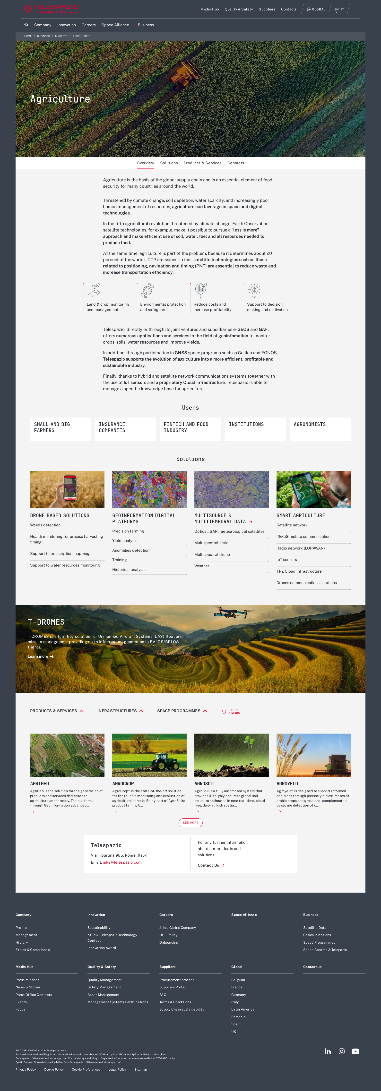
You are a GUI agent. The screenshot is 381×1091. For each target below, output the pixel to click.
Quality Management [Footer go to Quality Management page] (104, 993)
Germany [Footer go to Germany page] (238, 1008)
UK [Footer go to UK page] (233, 1045)
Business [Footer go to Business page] (310, 928)
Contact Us (209, 878)
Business (43, 36)
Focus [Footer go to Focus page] (20, 1023)
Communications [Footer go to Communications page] (317, 948)
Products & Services (203, 163)
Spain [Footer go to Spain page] (236, 1037)
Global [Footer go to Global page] (237, 980)
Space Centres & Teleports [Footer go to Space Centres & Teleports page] (325, 963)
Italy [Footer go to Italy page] (235, 1015)
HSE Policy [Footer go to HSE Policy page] (168, 948)
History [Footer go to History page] (22, 956)
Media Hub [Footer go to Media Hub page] (25, 980)
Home (28, 36)
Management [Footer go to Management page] (26, 948)
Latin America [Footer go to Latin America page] (242, 1023)
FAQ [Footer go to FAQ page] (162, 1008)
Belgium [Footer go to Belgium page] (238, 993)
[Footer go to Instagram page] (341, 1065)
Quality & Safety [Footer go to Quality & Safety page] (101, 980)
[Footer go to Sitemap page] (141, 1083)
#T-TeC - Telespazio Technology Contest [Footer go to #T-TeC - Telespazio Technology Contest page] (112, 951)
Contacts (235, 163)
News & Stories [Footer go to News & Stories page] (28, 1000)
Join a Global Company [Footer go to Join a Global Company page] (177, 941)
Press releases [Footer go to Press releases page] (27, 993)
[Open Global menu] (316, 9)
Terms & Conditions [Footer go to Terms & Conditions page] (175, 1015)
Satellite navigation (287, 722)
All (36, 722)
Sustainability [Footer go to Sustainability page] (99, 941)
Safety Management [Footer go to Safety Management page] (104, 1000)
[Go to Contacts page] (289, 9)
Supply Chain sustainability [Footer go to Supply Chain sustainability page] (181, 1023)
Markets (61, 36)
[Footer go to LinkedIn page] (328, 1065)
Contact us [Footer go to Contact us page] (312, 980)
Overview (145, 163)
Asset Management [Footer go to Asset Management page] (103, 1008)
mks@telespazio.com (122, 875)
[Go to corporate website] (50, 9)
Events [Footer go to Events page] (21, 1015)
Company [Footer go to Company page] (23, 928)
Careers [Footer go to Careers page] (166, 928)
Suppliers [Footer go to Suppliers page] (167, 980)
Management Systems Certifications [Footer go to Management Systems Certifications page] (117, 1015)
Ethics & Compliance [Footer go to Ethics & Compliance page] (33, 963)
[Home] (26, 25)
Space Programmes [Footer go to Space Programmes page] (319, 956)
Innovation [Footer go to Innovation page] (96, 928)
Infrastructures (117, 711)
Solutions (169, 163)
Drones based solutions (120, 722)
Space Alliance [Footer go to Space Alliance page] (244, 928)
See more (191, 836)
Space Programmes (178, 711)
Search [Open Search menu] (355, 9)
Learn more (38, 656)
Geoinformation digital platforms (176, 722)
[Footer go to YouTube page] (355, 1065)
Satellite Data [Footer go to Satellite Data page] (315, 941)
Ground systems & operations (237, 722)
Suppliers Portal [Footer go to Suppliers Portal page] (172, 1000)
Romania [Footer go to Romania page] (238, 1030)
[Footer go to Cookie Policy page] (54, 1083)
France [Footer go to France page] (237, 1000)
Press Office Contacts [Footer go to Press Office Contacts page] (34, 1008)
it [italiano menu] (342, 9)
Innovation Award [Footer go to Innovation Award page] (101, 961)
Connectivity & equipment (69, 722)
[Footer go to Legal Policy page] (118, 1083)
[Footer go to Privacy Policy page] (26, 1083)
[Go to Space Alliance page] (115, 25)
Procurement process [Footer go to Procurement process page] (176, 993)
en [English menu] (336, 9)
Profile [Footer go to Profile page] (21, 941)
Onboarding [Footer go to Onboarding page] (169, 956)
